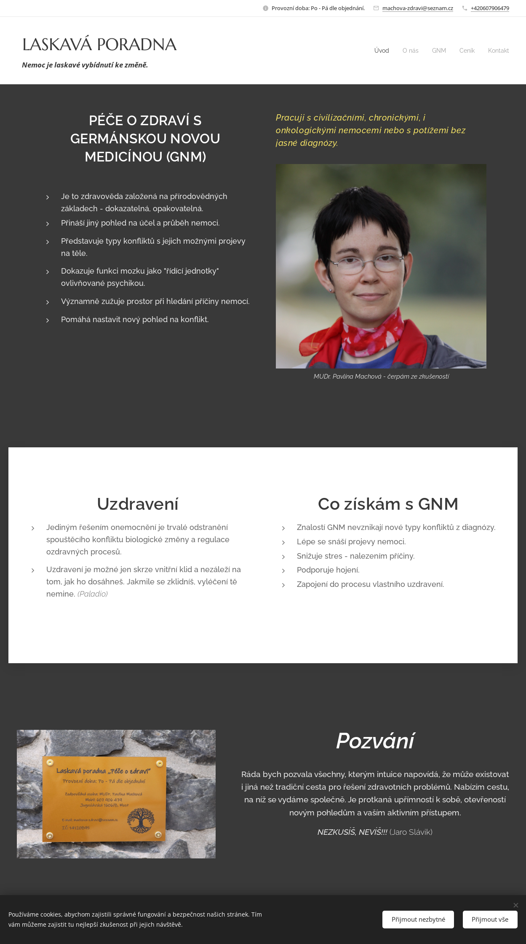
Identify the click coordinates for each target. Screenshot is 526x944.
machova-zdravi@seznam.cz (417, 8)
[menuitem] (377, 50)
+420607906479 (490, 8)
